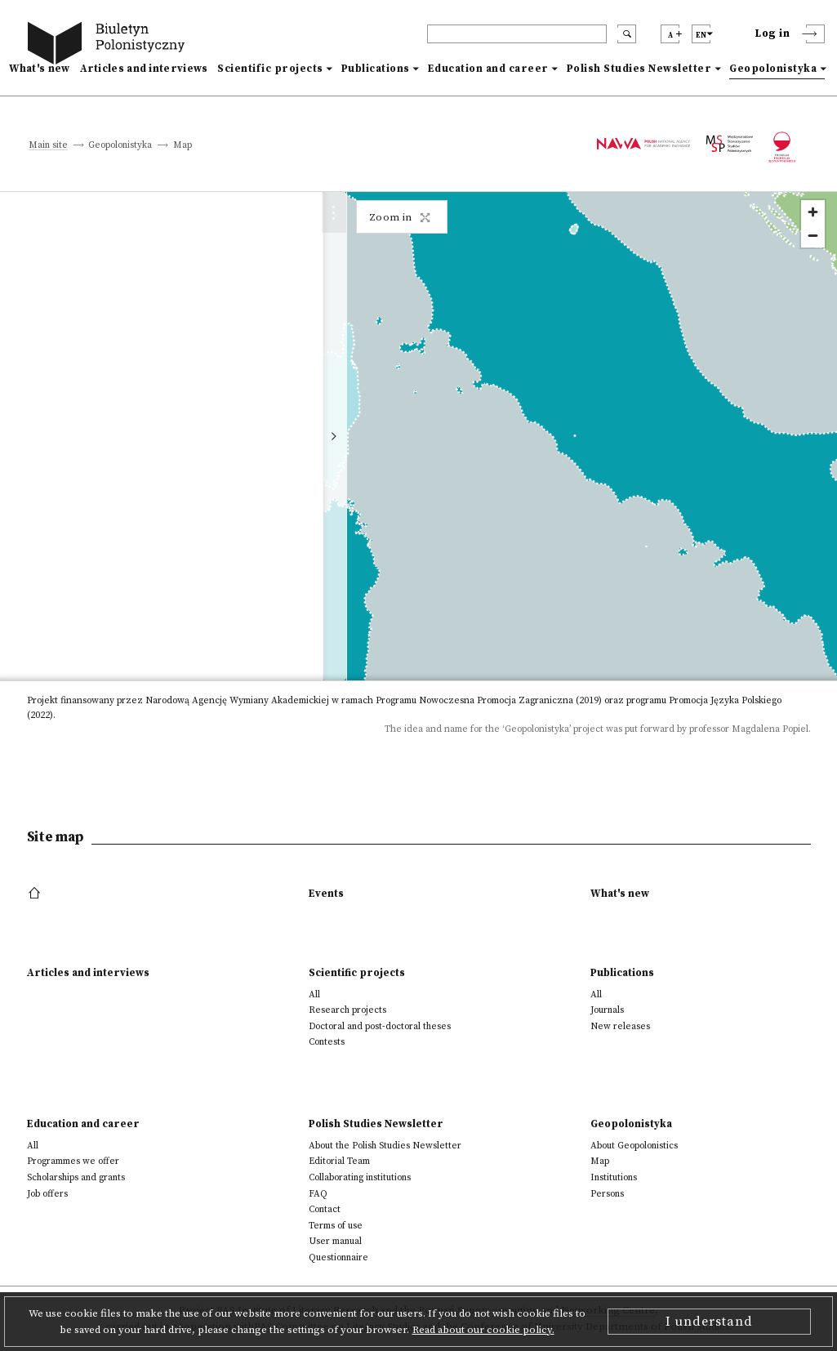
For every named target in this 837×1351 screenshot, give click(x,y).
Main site (48, 145)
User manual (335, 1241)
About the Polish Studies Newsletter (385, 1145)
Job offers (47, 1194)
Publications (375, 68)
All (314, 994)
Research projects (347, 1010)
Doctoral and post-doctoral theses (380, 1026)
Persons (607, 1194)
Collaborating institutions (360, 1177)
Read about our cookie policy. (483, 1329)
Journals (607, 1010)
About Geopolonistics (634, 1145)
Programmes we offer (73, 1161)
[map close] (360, 218)
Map (599, 1161)
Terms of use (336, 1225)
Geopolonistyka (773, 68)
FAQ (318, 1194)
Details (309, 523)
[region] (612, 436)
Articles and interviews (144, 68)
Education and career (488, 68)
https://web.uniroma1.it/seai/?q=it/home (216, 662)
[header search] (517, 34)
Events (326, 893)
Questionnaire (338, 1257)
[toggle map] (398, 436)
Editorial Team (339, 1161)
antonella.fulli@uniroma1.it (186, 646)
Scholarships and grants (76, 1177)
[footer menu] (36, 893)
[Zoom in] (813, 212)
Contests (327, 1042)
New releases (620, 1026)
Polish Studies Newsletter (639, 68)
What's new (39, 68)
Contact (325, 1209)
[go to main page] (109, 45)
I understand (709, 1321)
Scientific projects (270, 68)
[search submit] (626, 34)
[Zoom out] (813, 235)
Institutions (613, 1177)
